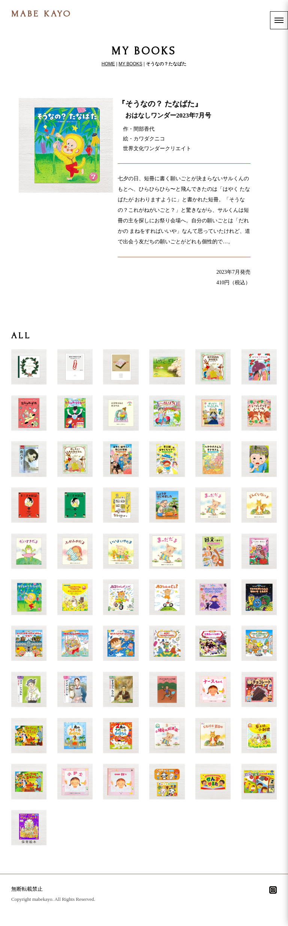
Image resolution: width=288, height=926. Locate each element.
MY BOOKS (130, 63)
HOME (108, 63)
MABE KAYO (41, 14)
